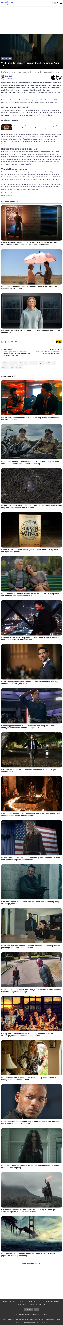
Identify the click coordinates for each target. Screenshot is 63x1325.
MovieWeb (19, 367)
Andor (12, 367)
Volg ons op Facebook (37, 1304)
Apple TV (42, 363)
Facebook (28, 1309)
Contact (21, 1301)
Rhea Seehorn (13, 363)
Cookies (5, 1301)
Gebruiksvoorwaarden (33, 1301)
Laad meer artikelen (31, 1263)
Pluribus (4, 363)
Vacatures (13, 1301)
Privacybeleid (48, 1301)
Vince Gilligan (23, 363)
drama (54, 363)
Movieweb (8, 193)
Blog (19, 1304)
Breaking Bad (33, 363)
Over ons (57, 1301)
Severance (5, 367)
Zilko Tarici (9, 76)
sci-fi (48, 363)
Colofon (25, 1304)
